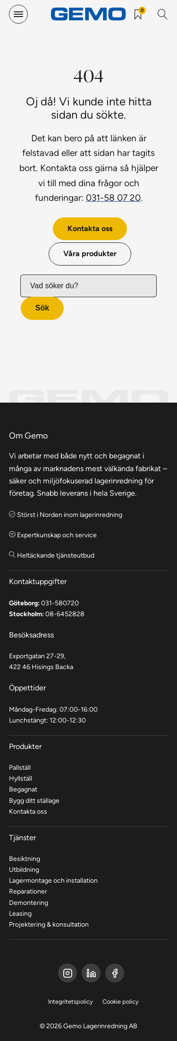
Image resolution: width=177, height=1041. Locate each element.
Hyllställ (20, 778)
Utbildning (24, 869)
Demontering (28, 902)
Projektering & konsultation (49, 924)
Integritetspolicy (70, 1001)
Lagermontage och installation (53, 880)
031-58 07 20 (113, 197)
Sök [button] (42, 308)
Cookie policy (120, 1001)
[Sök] (163, 14)
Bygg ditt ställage (34, 800)
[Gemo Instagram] (114, 973)
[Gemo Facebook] (67, 973)
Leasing (20, 913)
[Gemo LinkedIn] (91, 973)
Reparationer (28, 891)
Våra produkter (90, 253)
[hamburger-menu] (18, 14)
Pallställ (20, 767)
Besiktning (24, 858)
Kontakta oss (89, 228)
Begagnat (23, 789)
